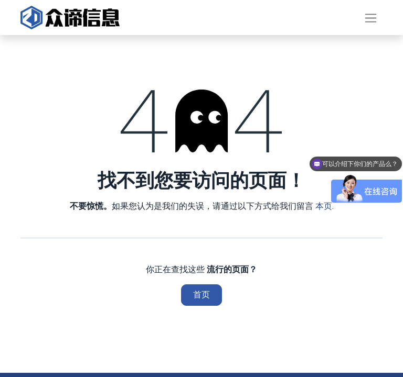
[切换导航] (371, 17)
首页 (201, 295)
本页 (323, 206)
